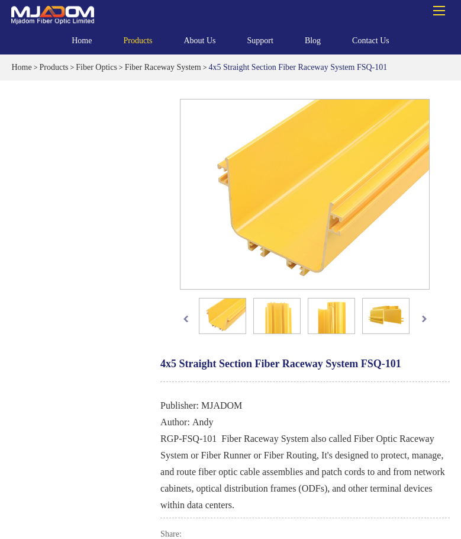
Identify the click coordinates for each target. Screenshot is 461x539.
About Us (199, 44)
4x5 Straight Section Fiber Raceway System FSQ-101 (298, 67)
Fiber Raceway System (163, 67)
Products (137, 44)
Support (260, 44)
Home (82, 40)
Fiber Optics (96, 67)
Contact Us (370, 40)
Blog (313, 40)
